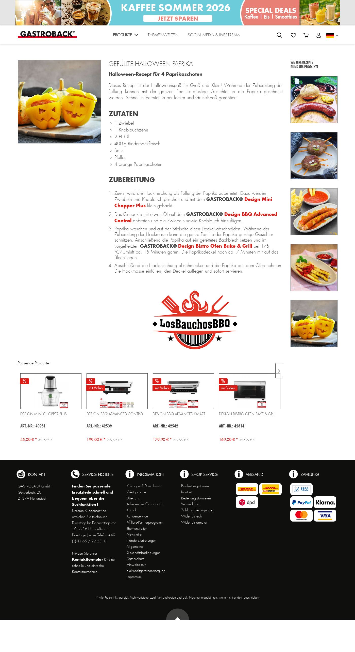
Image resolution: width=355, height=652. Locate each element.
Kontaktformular (87, 559)
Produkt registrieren (195, 486)
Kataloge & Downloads (144, 486)
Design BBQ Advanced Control (115, 414)
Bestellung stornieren (196, 498)
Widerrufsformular (194, 522)
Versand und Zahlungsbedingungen (197, 507)
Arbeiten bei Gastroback (145, 504)
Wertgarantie (136, 492)
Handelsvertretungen (142, 540)
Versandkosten (167, 598)
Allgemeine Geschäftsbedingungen (144, 549)
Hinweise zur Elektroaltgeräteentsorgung (146, 567)
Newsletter (134, 534)
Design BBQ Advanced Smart (179, 414)
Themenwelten (137, 528)
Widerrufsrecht (191, 516)
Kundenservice (137, 516)
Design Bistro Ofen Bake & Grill (215, 246)
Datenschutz (135, 558)
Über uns (133, 498)
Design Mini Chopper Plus (43, 414)
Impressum (134, 576)
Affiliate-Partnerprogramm (145, 522)
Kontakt (132, 510)
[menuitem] (125, 36)
